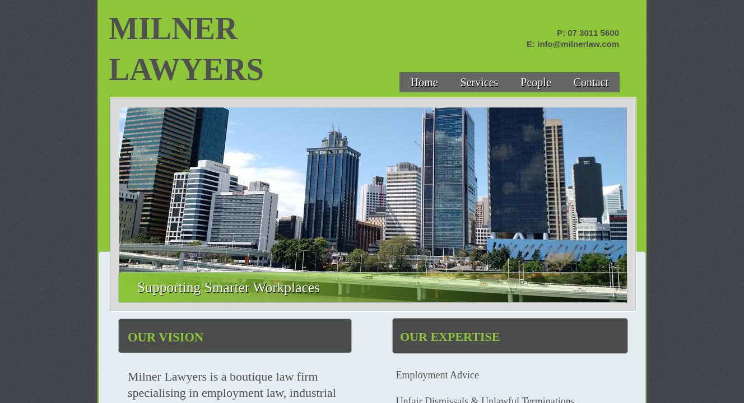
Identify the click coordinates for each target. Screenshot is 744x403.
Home (424, 82)
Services (480, 82)
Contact (591, 82)
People (535, 82)
